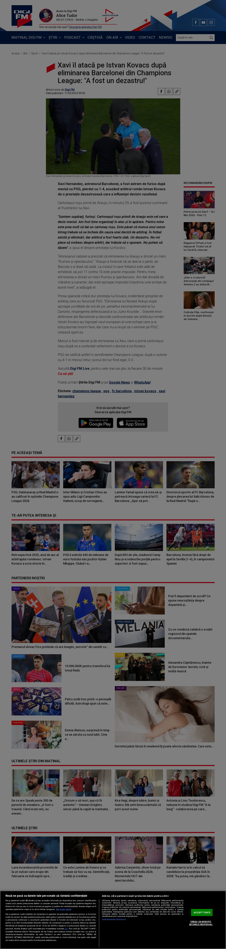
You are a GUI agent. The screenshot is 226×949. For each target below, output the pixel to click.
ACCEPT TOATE (202, 912)
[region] (113, 920)
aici (66, 928)
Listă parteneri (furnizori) (114, 919)
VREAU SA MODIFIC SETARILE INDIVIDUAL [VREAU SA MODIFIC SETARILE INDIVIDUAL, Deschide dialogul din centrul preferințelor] (200, 923)
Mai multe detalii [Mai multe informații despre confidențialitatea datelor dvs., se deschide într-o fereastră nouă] (63, 909)
